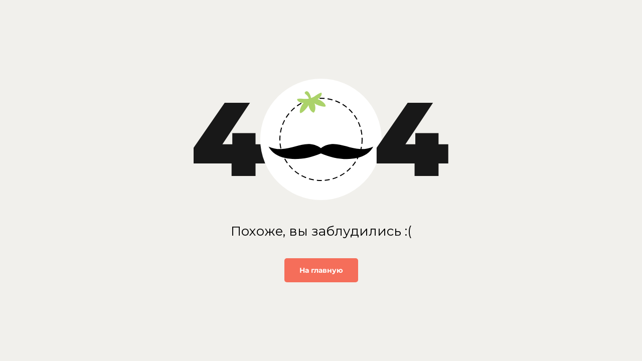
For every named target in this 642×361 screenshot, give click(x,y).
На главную (321, 270)
